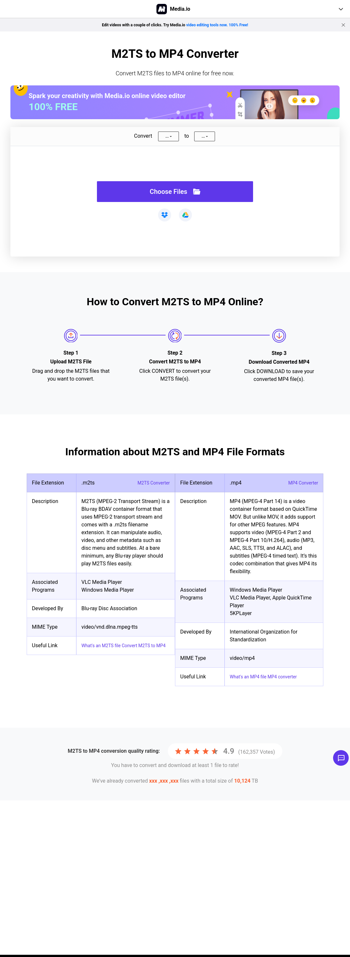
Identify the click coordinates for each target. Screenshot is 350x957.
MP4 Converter (301, 483)
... (166, 136)
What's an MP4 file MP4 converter (269, 677)
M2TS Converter (151, 483)
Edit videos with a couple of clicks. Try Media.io (175, 24)
